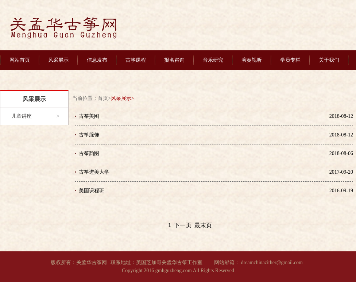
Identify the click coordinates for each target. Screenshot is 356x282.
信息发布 (97, 60)
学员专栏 (290, 60)
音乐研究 (213, 60)
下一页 (182, 225)
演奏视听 (251, 60)
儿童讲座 (21, 116)
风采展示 (58, 60)
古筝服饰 (89, 135)
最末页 (203, 225)
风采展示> (122, 98)
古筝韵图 (89, 153)
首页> (104, 98)
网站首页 (19, 60)
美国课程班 (91, 190)
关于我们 (329, 60)
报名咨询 (174, 60)
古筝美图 (89, 116)
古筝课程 (135, 60)
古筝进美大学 (94, 172)
